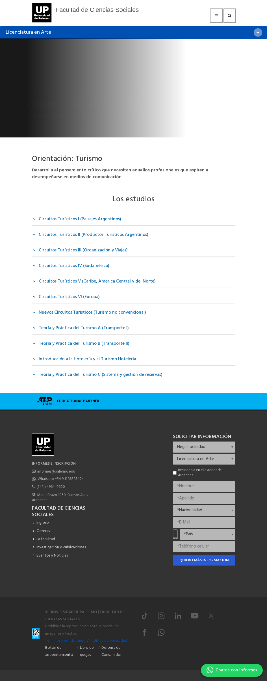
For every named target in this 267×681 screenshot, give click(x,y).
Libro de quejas (87, 651)
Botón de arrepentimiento (59, 651)
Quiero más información (204, 560)
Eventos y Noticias (52, 556)
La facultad (45, 539)
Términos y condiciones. (65, 640)
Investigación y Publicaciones (61, 547)
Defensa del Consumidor (111, 651)
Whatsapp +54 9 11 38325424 (61, 479)
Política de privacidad (108, 640)
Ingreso (42, 523)
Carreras (43, 531)
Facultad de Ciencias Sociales (97, 9)
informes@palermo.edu (56, 472)
